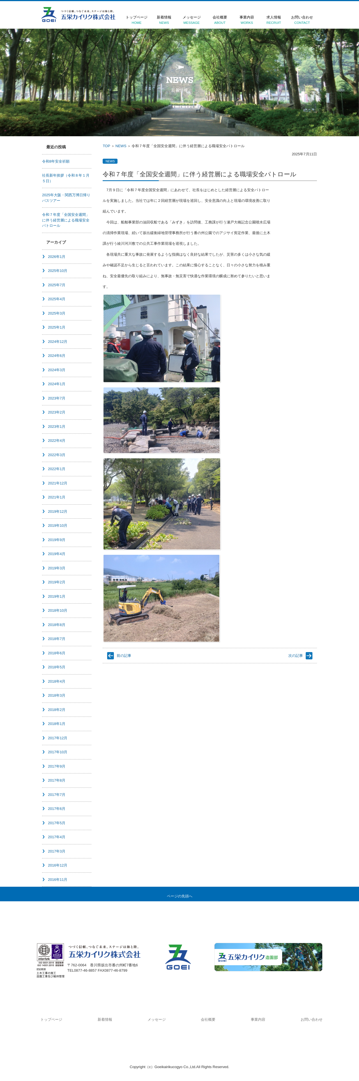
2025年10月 (57, 271)
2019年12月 (57, 511)
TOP (106, 146)
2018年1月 (56, 724)
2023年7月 (56, 398)
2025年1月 (56, 327)
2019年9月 (56, 540)
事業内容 (246, 20)
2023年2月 (56, 412)
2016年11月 (57, 879)
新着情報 (164, 20)
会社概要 (219, 20)
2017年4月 (56, 837)
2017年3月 (56, 851)
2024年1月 (56, 384)
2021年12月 (57, 483)
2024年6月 (56, 356)
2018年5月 (56, 667)
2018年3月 (56, 695)
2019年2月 (56, 582)
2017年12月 (57, 738)
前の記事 (124, 655)
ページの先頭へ (179, 896)
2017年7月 (56, 795)
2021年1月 (56, 497)
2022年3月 (56, 455)
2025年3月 (56, 313)
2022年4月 (56, 440)
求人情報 (273, 20)
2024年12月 (57, 341)
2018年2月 (56, 710)
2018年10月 (57, 610)
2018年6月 (56, 653)
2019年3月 (56, 568)
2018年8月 (56, 625)
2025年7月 (56, 285)
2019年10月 (57, 525)
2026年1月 (56, 257)
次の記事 (295, 655)
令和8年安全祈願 (56, 161)
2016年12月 (57, 865)
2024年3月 (56, 370)
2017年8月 (56, 780)
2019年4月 (56, 554)
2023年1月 (56, 426)
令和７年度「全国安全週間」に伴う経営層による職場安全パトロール (65, 220)
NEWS (121, 146)
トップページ (136, 20)
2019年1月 (56, 596)
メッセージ (191, 20)
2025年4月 (56, 299)
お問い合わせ (302, 20)
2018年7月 (56, 639)
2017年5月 (56, 823)
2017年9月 (56, 766)
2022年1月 (56, 469)
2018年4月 (56, 681)
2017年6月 (56, 809)
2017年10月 (57, 752)
